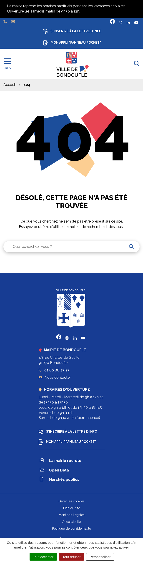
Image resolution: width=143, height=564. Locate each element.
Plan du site (71, 508)
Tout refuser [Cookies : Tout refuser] (71, 557)
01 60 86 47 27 (54, 370)
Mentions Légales (72, 515)
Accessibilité (71, 522)
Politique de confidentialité (71, 528)
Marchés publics (59, 480)
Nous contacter (55, 377)
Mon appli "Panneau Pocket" (72, 42)
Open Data (54, 470)
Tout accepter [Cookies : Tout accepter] (43, 557)
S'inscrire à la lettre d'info (72, 31)
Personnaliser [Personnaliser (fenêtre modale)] (100, 557)
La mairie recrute (60, 461)
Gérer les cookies (71, 501)
